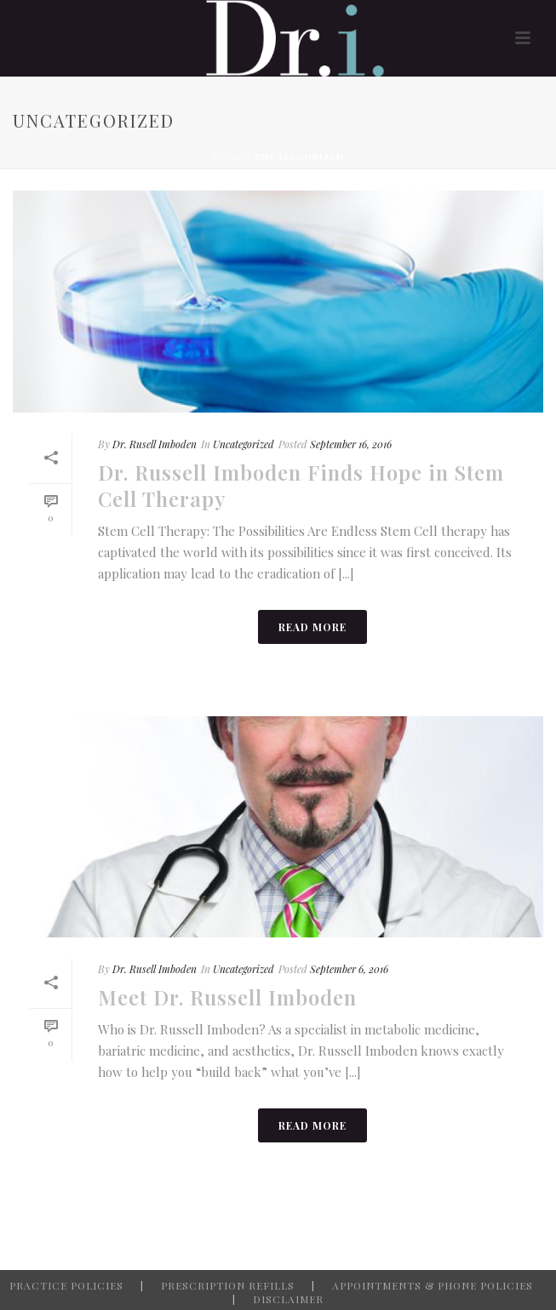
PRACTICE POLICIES (66, 1285)
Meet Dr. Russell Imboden (227, 997)
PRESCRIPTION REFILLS (228, 1285)
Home (228, 156)
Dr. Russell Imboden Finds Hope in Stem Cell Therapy (301, 485)
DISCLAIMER (288, 1299)
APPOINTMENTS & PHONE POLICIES (432, 1285)
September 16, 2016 (351, 444)
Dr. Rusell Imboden (154, 444)
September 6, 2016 (349, 969)
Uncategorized (243, 444)
